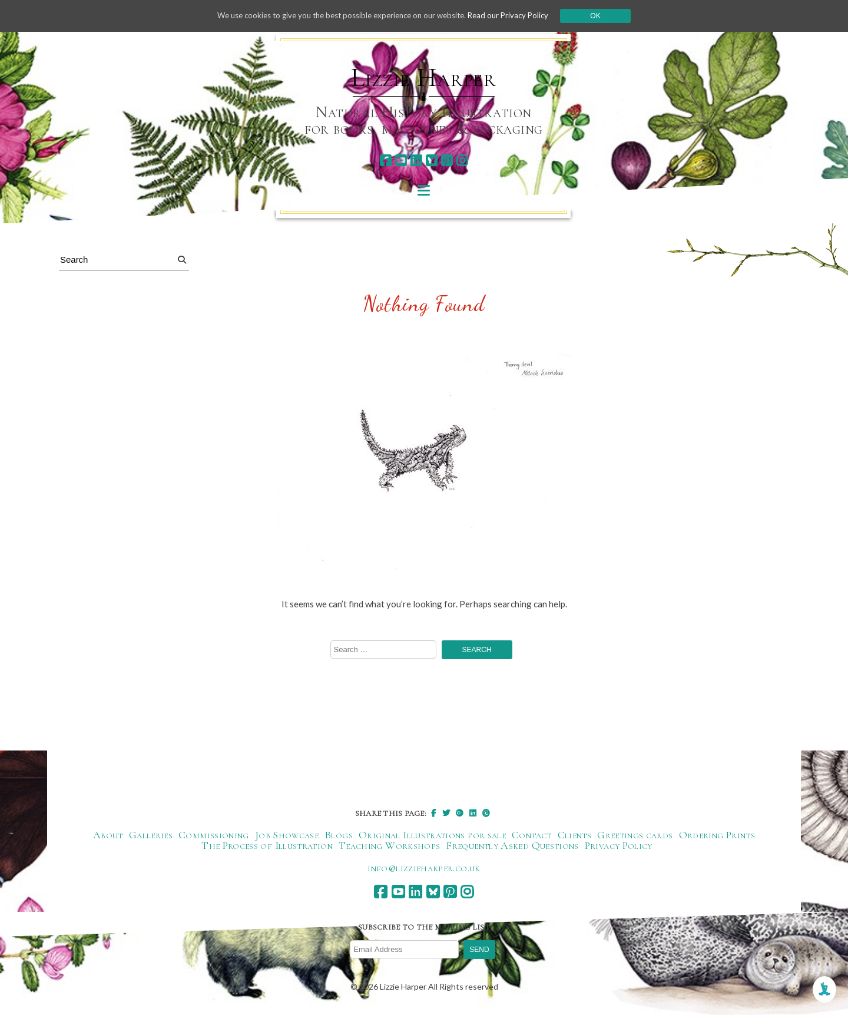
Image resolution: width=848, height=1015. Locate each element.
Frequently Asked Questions (512, 845)
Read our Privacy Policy (518, 16)
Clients (575, 835)
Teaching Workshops (389, 845)
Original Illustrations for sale (432, 835)
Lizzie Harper (423, 78)
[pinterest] (446, 160)
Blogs (338, 835)
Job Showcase (287, 835)
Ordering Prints (717, 835)
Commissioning (213, 835)
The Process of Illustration (267, 845)
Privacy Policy (618, 845)
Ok (607, 16)
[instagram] (462, 160)
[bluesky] (431, 160)
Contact (532, 835)
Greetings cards (635, 835)
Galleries (151, 835)
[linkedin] (416, 160)
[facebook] (385, 160)
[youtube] (400, 160)
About (108, 835)
